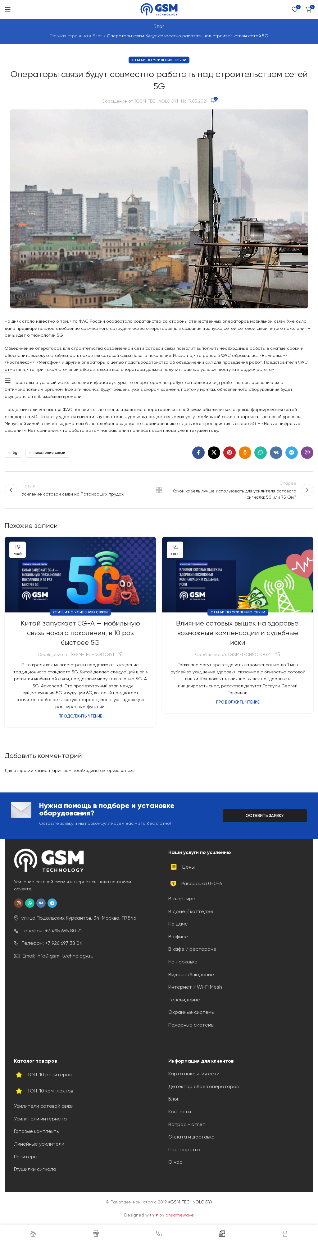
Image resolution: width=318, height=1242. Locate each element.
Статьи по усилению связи (159, 60)
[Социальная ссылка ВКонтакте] (276, 452)
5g (15, 452)
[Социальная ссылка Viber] (307, 452)
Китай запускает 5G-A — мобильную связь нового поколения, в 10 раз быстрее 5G (80, 633)
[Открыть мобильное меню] (8, 9)
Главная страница (69, 35)
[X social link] (214, 452)
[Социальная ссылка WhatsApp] (260, 452)
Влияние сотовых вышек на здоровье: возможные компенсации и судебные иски (238, 633)
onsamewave (180, 1214)
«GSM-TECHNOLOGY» (190, 1201)
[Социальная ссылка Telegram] (291, 452)
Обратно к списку (159, 490)
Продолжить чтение (80, 716)
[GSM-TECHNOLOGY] (156, 101)
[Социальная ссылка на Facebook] (198, 452)
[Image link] (49, 859)
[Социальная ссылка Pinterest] (229, 452)
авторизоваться (116, 770)
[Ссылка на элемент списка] (82, 918)
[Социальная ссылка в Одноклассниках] (245, 452)
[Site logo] (159, 9)
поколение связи (49, 452)
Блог (97, 35)
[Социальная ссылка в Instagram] (18, 903)
